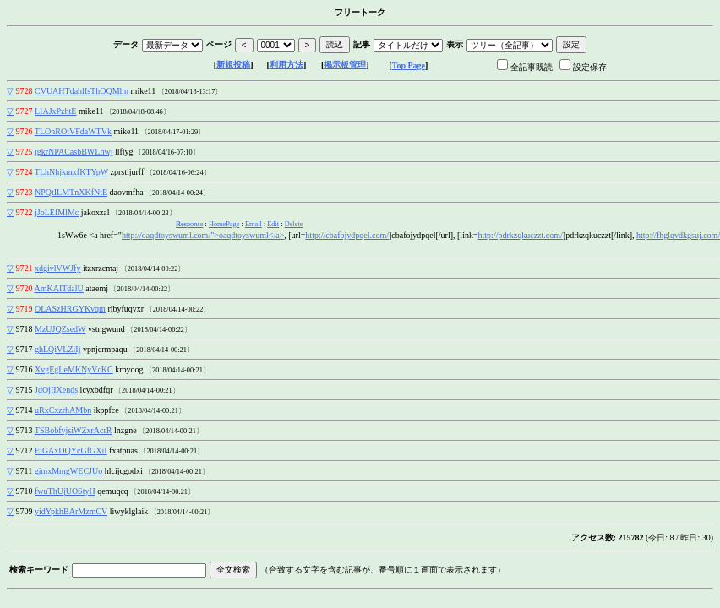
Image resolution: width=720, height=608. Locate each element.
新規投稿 (233, 64)
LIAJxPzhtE (55, 111)
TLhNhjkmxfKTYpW (71, 171)
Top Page (408, 65)
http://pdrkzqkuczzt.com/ (520, 235)
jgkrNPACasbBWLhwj (73, 151)
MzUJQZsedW (60, 329)
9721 (24, 268)
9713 (24, 430)
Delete (294, 224)
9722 (24, 212)
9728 (24, 90)
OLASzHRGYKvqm (70, 308)
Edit (273, 224)
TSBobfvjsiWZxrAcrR (73, 430)
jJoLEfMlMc (57, 212)
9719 (24, 308)
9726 (24, 131)
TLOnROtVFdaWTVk (73, 131)
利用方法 (286, 64)
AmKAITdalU (58, 288)
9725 (24, 151)
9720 (24, 288)
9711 (24, 470)
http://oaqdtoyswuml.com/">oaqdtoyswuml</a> (203, 235)
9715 (24, 389)
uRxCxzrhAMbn (63, 410)
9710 (24, 491)
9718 (24, 329)
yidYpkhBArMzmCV (71, 511)
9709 (24, 511)
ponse (189, 224)
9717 (24, 349)
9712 (24, 450)
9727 (24, 111)
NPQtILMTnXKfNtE (71, 192)
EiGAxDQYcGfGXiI (71, 450)
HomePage (224, 224)
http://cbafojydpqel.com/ (347, 235)
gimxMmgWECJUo (69, 470)
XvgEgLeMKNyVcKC (74, 369)
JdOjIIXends (56, 389)
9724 (24, 171)
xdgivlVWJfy (57, 268)
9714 (24, 410)
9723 (24, 192)
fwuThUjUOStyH (65, 491)
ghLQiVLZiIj (57, 349)
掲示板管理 (345, 64)
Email (253, 224)
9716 (24, 369)
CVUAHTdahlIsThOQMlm (81, 90)
